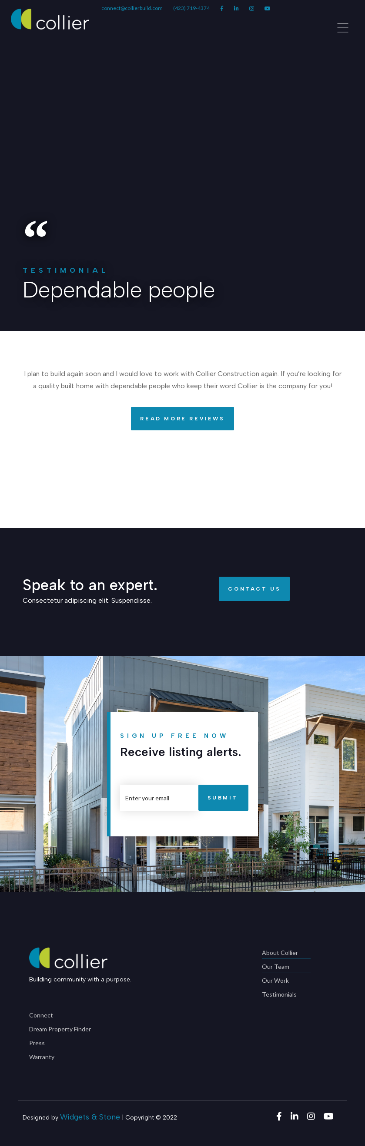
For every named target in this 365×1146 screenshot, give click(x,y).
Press (37, 1043)
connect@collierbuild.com (132, 8)
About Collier (286, 953)
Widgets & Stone (90, 1117)
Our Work (286, 981)
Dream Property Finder (60, 1029)
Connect (41, 1015)
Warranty (41, 1056)
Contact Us (250, 589)
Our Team (286, 967)
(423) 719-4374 (191, 8)
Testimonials (279, 994)
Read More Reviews (177, 418)
